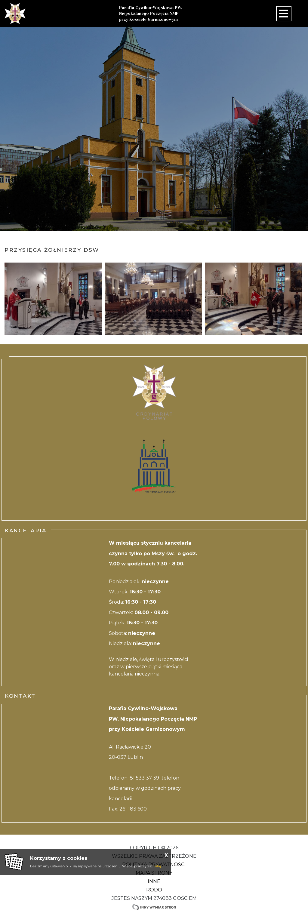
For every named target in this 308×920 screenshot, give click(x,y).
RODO (154, 890)
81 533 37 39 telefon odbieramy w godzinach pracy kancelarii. (145, 788)
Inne (154, 881)
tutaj (157, 866)
